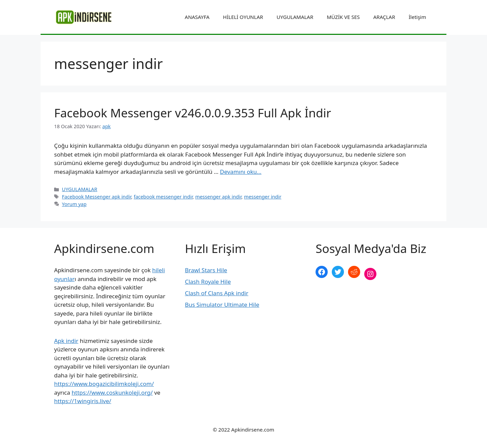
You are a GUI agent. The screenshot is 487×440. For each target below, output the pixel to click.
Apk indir (66, 341)
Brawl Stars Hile (206, 270)
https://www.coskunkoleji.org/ (112, 392)
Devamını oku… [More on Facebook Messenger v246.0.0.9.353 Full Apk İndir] (240, 172)
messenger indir (262, 196)
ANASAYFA (197, 17)
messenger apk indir (218, 196)
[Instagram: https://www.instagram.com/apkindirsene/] (370, 274)
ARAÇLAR (384, 17)
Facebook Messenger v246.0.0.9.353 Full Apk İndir (192, 113)
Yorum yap (74, 204)
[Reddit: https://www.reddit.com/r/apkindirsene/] (354, 272)
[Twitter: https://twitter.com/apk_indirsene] (338, 272)
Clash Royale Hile (208, 281)
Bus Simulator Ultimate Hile (222, 304)
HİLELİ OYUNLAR (243, 17)
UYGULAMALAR (295, 17)
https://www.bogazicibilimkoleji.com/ (104, 384)
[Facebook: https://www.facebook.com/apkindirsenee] (322, 272)
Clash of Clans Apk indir (217, 293)
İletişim (417, 17)
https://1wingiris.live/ (82, 401)
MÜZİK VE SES (343, 17)
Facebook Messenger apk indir (96, 196)
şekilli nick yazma (339, 296)
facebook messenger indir (163, 196)
